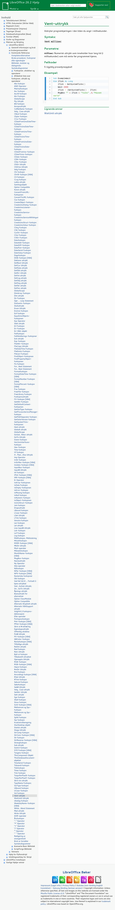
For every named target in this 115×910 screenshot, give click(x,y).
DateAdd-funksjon (22, 242)
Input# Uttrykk (20, 470)
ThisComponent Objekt (23, 755)
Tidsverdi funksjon (21, 765)
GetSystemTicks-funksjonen (21, 423)
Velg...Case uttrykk (22, 111)
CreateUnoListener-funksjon (22, 208)
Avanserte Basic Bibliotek (24, 846)
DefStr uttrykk (20, 285)
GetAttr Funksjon (21, 402)
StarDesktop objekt (22, 725)
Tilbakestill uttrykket (22, 657)
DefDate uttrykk (21, 268)
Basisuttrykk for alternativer (20, 594)
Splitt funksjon (20, 717)
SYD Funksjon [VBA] (22, 750)
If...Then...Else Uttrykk (23, 455)
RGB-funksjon (20, 662)
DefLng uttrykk (20, 278)
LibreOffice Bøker (77, 872)
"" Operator (19, 831)
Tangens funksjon (21, 753)
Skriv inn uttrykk (21, 780)
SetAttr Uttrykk (20, 692)
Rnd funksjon (19, 672)
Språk (33, 8)
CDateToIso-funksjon (23, 154)
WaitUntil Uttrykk (21, 798)
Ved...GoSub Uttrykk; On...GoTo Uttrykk (23, 587)
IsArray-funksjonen (22, 482)
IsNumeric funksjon (22, 497)
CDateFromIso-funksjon (24, 152)
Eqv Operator (19, 321)
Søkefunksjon (19, 684)
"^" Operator (19, 833)
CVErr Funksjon (20, 237)
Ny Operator (19, 563)
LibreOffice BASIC (16, 45)
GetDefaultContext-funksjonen (22, 405)
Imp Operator (19, 457)
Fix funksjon (19, 364)
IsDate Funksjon (21, 485)
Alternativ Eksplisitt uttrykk (25, 604)
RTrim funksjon (20, 679)
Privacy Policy (69, 885)
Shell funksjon (20, 699)
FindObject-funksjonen (23, 356)
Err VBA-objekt (20, 331)
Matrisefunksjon (20, 88)
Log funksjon (19, 535)
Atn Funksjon (19, 96)
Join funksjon (19, 505)
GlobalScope (19, 99)
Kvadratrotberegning (22, 722)
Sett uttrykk (19, 694)
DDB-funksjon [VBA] (23, 258)
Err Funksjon (19, 328)
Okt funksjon (19, 578)
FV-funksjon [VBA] (22, 399)
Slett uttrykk (19, 323)
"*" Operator (19, 823)
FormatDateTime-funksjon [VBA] (25, 375)
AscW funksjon (20, 93)
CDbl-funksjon (20, 159)
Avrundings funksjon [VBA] (25, 674)
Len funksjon (19, 523)
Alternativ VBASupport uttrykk (23, 607)
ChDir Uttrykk (20, 164)
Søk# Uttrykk (19, 687)
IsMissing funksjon (22, 492)
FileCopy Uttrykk (21, 346)
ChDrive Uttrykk (21, 167)
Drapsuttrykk (19, 508)
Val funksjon (19, 793)
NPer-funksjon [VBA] (23, 571)
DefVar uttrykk (20, 288)
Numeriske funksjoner (23, 576)
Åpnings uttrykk (20, 591)
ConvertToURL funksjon (24, 197)
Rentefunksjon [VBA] (23, 641)
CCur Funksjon (20, 119)
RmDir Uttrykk (20, 669)
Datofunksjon (19, 240)
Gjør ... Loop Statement (23, 301)
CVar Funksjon (20, 235)
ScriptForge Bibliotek (23, 849)
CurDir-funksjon (21, 232)
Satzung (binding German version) (67, 888)
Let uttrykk (18, 525)
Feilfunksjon (19, 333)
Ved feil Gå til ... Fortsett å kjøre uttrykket (25, 582)
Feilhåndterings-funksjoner (25, 336)
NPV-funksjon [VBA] (23, 573)
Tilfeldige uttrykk (21, 644)
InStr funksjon (20, 460)
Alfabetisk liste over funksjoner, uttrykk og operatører (20, 78)
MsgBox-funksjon (21, 558)
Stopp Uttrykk (20, 730)
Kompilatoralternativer (20, 55)
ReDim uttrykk (20, 646)
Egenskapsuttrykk (21, 629)
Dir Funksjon (19, 298)
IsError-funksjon (21, 490)
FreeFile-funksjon (21, 391)
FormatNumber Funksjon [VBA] (24, 380)
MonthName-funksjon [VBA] (23, 554)
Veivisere (15, 851)
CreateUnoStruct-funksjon (25, 222)
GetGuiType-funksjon (23, 409)
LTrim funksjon (20, 518)
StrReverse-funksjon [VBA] (25, 740)
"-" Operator (19, 821)
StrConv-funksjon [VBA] (24, 735)
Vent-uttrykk (19, 795)
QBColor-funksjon (22, 639)
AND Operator (20, 86)
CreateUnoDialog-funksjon (25, 205)
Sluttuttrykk (19, 306)
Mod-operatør (20, 548)
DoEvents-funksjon (22, 303)
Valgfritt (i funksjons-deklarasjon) (23, 612)
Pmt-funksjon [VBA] (22, 621)
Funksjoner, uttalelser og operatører (23, 72)
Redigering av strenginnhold (20, 837)
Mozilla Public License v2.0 (52, 893)
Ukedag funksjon (21, 800)
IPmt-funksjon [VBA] (23, 475)
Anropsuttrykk (20, 106)
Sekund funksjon (21, 682)
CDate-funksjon (21, 157)
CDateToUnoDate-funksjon (22, 148)
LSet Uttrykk (19, 515)
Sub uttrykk (19, 745)
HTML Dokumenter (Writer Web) (20, 23)
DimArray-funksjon (22, 293)
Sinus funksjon (20, 702)
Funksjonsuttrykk (21, 396)
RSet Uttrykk (19, 677)
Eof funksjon (19, 313)
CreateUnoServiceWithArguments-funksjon (25, 218)
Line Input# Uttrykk (22, 528)
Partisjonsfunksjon (22, 619)
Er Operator (19, 480)
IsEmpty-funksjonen (22, 487)
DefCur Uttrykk (20, 265)
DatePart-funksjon (22, 247)
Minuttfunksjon (20, 540)
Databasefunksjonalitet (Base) (18, 34)
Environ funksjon (21, 311)
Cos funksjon (19, 200)
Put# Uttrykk (19, 634)
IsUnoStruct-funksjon (23, 503)
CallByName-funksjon (23, 109)
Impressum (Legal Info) (51, 885)
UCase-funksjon (21, 790)
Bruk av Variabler (21, 841)
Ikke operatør (19, 566)
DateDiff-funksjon (22, 245)
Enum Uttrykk (20, 308)
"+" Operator (19, 826)
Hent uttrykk (19, 427)
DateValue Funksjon (22, 253)
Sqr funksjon (19, 720)
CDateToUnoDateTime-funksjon (24, 127)
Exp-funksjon (19, 341)
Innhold (6, 17)
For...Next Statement (23, 366)
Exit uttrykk (19, 338)
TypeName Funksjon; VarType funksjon (22, 784)
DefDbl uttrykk (20, 270)
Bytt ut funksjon (20, 654)
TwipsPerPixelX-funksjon (24, 775)
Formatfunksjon (20, 371)
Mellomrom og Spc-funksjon (22, 708)
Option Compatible (22, 187)
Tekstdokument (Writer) (16, 20)
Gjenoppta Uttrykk (21, 659)
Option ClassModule (22, 598)
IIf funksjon (19, 452)
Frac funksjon (19, 389)
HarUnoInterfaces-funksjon (22, 443)
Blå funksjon (19, 104)
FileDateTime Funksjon (23, 349)
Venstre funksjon (21, 520)
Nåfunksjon (19, 568)
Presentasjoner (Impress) (16, 28)
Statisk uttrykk (20, 727)
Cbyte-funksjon (20, 116)
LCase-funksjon (20, 513)
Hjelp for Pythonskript (18, 854)
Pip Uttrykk (19, 101)
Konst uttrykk (19, 189)
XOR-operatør (20, 816)
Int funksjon (19, 472)
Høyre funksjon (20, 667)
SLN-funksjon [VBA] (22, 705)
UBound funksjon (21, 788)
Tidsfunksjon (19, 768)
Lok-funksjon (19, 530)
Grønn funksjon (20, 439)
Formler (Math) (12, 36)
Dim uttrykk (19, 295)
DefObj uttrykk (20, 280)
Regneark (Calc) (12, 26)
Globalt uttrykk (20, 429)
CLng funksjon (20, 179)
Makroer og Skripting (15, 42)
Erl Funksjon (19, 326)
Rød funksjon (19, 649)
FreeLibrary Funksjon (23, 394)
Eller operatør (19, 616)
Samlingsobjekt (20, 184)
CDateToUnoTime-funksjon (22, 137)
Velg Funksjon (20, 169)
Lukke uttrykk (19, 182)
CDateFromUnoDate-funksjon (23, 142)
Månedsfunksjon (21, 551)
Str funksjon (19, 737)
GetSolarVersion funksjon (25, 419)
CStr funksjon (20, 230)
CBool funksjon (20, 114)
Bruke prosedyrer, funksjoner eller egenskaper (23, 59)
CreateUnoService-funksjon (22, 213)
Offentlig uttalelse (21, 631)
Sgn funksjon (19, 697)
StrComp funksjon (21, 732)
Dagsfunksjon (20, 255)
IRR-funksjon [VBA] (22, 477)
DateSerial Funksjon (22, 250)
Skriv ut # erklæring (22, 626)
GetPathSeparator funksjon (25, 417)
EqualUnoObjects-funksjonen (22, 317)
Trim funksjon (19, 773)
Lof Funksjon (19, 533)
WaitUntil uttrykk (53, 112)
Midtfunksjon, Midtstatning (25, 538)
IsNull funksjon (20, 495)
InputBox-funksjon (22, 467)
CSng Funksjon (20, 227)
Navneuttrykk (19, 561)
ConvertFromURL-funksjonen (22, 193)
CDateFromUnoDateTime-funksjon (25, 122)
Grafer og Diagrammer (15, 39)
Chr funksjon (19, 172)
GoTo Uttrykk (19, 437)
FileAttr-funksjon (21, 343)
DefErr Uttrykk (20, 273)
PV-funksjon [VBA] (22, 636)
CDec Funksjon (20, 162)
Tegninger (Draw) (13, 31)
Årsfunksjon (19, 818)
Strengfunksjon (20, 742)
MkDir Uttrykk (20, 545)
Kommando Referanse (20, 53)
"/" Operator (19, 828)
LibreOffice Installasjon (15, 860)
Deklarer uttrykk (21, 260)
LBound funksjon (21, 510)
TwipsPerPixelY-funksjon (24, 778)
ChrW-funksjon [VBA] (23, 174)
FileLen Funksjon (21, 354)
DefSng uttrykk (20, 283)
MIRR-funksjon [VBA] (23, 543)
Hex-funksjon (20, 447)
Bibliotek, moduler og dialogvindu (20, 64)
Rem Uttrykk (19, 652)
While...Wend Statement (24, 808)
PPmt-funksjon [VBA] (23, 624)
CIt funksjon (19, 177)
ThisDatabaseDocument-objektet (24, 759)
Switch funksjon (20, 747)
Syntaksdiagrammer (19, 68)
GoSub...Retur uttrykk (23, 434)
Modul (13, 8)
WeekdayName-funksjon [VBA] (24, 804)
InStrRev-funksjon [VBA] (24, 462)
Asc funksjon (19, 91)
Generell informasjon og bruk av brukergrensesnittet (22, 49)
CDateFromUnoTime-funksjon (23, 132)
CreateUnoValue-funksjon (25, 225)
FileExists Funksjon (22, 351)
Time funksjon (20, 450)
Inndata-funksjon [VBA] (24, 465)
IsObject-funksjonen (22, 500)
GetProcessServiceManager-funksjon (25, 413)
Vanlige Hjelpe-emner (15, 862)
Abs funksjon (19, 83)
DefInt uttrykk (20, 275)
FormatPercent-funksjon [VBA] (24, 385)
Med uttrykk (19, 811)
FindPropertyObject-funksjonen (23, 360)
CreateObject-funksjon (23, 202)
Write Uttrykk (20, 813)
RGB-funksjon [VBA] (23, 664)
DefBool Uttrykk (21, 263)
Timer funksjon (20, 770)
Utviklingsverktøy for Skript (20, 857)
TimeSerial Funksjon (22, 763)
